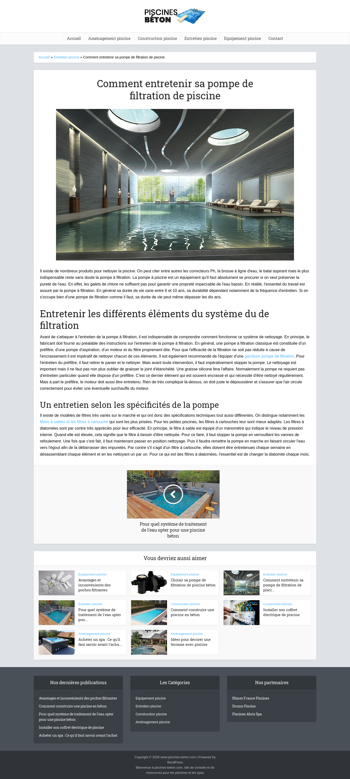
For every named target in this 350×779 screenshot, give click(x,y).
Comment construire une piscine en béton (192, 612)
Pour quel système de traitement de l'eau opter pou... (99, 614)
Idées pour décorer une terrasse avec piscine (191, 642)
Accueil (44, 57)
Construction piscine (157, 38)
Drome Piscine (244, 706)
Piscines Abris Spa (247, 714)
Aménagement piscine (109, 38)
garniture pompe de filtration (269, 356)
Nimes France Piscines (250, 698)
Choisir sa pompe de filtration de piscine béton (193, 582)
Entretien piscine (200, 38)
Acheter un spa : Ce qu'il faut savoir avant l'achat (78, 735)
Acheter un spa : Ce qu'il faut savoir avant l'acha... (100, 642)
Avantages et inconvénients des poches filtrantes (94, 585)
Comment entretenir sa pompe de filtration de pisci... (283, 585)
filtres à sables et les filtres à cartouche (74, 422)
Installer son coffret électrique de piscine (281, 612)
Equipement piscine (242, 38)
